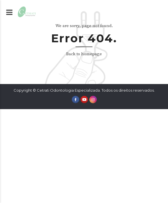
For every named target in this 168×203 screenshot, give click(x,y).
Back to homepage (84, 54)
